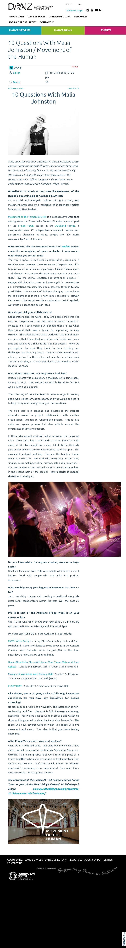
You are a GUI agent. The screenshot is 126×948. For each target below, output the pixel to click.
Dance (16, 82)
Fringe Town (26, 225)
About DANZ (16, 16)
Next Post (73, 88)
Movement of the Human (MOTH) (27, 216)
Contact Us (47, 22)
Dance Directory (60, 16)
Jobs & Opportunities (23, 22)
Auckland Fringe (65, 225)
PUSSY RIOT (15, 686)
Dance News (63, 30)
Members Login (75, 10)
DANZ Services (36, 16)
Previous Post (15, 88)
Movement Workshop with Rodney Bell (30, 674)
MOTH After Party (18, 641)
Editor (16, 72)
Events (106, 30)
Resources (81, 16)
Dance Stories (20, 30)
